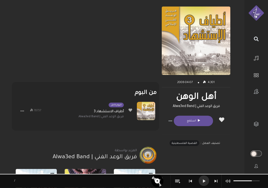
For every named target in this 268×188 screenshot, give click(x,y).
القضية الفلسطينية (184, 143)
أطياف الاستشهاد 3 (109, 112)
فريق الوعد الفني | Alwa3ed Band (196, 106)
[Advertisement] (85, 43)
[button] (170, 121)
